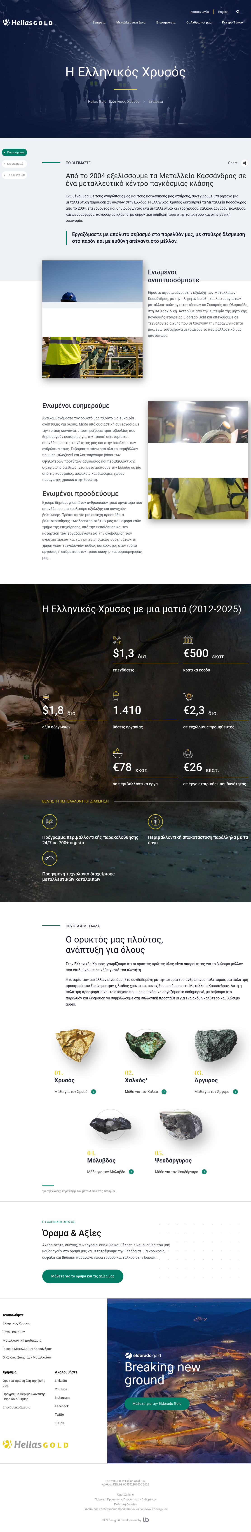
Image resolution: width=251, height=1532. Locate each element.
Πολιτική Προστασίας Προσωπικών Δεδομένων (126, 1499)
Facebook (62, 1406)
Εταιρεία (99, 22)
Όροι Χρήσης (125, 1494)
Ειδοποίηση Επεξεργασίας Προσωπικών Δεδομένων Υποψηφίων (125, 1509)
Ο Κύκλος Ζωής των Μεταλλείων (27, 1357)
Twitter (60, 1414)
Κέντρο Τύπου (232, 22)
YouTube (61, 1389)
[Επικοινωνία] (199, 11)
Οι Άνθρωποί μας (198, 22)
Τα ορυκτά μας (16, 175)
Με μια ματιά (15, 163)
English (223, 12)
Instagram (62, 1397)
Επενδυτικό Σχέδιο (16, 1407)
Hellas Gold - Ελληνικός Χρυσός (114, 101)
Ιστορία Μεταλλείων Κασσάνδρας (27, 1349)
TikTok (59, 1423)
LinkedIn (61, 1380)
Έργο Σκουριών (14, 1332)
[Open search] (238, 11)
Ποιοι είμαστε (16, 152)
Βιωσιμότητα (166, 22)
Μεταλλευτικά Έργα (130, 22)
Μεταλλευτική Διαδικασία (22, 1340)
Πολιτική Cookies (125, 1504)
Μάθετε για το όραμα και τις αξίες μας (82, 1276)
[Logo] (27, 22)
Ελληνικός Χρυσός (16, 1323)
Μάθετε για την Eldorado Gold (156, 1403)
